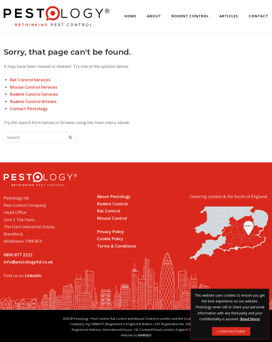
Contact (258, 15)
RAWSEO (144, 335)
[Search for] (40, 137)
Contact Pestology (29, 108)
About (154, 15)
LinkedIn (33, 275)
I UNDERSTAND (231, 331)
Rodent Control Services (34, 94)
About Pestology (114, 196)
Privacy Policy (110, 231)
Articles (228, 15)
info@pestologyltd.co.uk (28, 262)
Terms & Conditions (116, 246)
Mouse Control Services (33, 87)
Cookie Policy (110, 238)
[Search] (70, 137)
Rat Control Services (30, 80)
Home (130, 15)
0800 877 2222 (18, 255)
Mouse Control (112, 218)
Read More (250, 319)
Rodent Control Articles (33, 101)
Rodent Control (190, 15)
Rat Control (108, 211)
